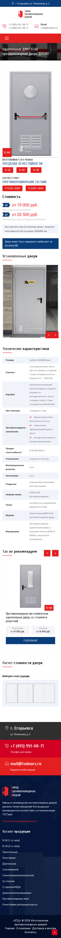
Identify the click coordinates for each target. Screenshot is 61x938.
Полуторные (9, 858)
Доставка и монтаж (44, 928)
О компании (23, 928)
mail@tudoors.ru (49, 28)
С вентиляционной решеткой (18, 875)
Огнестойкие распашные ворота (19, 904)
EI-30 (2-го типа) (11, 846)
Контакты (30, 932)
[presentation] (49, 335)
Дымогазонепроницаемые (16, 893)
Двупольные (9, 863)
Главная (9, 928)
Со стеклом (8, 881)
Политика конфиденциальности (19, 821)
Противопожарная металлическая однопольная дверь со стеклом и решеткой (27, 614)
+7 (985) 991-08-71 (18, 28)
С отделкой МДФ (11, 887)
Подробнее (30, 640)
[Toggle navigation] (6, 38)
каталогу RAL (11, 245)
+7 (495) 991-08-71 (18, 24)
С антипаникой (10, 869)
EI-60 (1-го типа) (11, 840)
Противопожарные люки (15, 898)
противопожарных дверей (30, 924)
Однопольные (10, 852)
